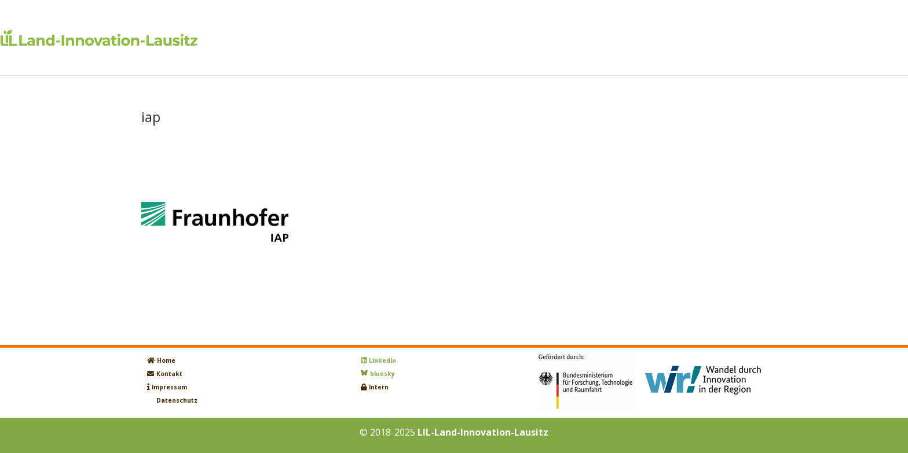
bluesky (382, 374)
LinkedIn (382, 360)
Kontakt (169, 374)
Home (166, 360)
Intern (379, 387)
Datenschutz (176, 400)
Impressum (169, 387)
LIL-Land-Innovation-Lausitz (483, 432)
